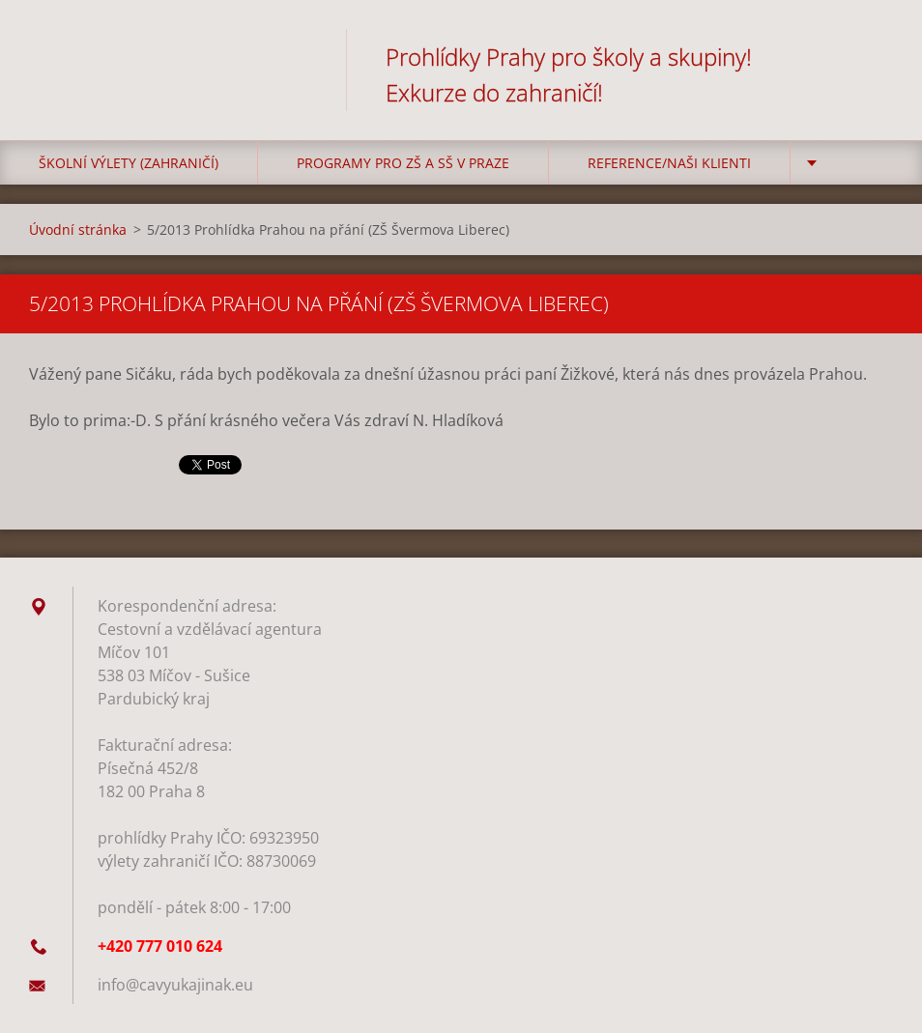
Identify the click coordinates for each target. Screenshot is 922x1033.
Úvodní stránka (78, 229)
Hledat (871, 56)
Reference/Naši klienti (669, 163)
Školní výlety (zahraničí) (128, 163)
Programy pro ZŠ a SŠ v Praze (403, 163)
